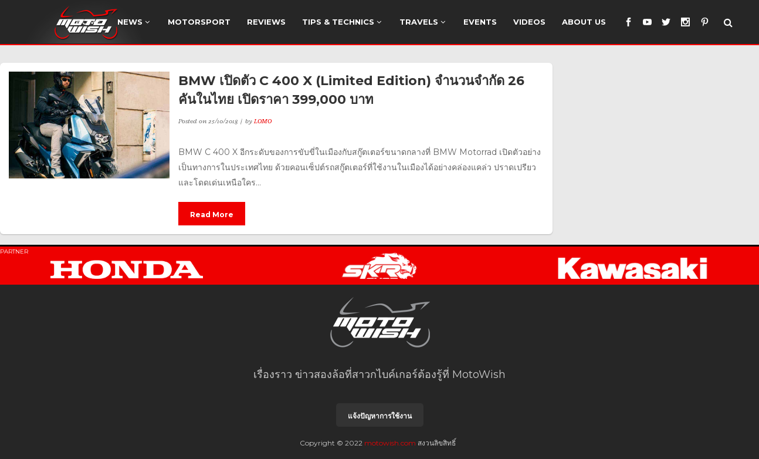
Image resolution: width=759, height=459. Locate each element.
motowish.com (390, 442)
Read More (211, 214)
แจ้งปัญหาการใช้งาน (380, 415)
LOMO (263, 121)
